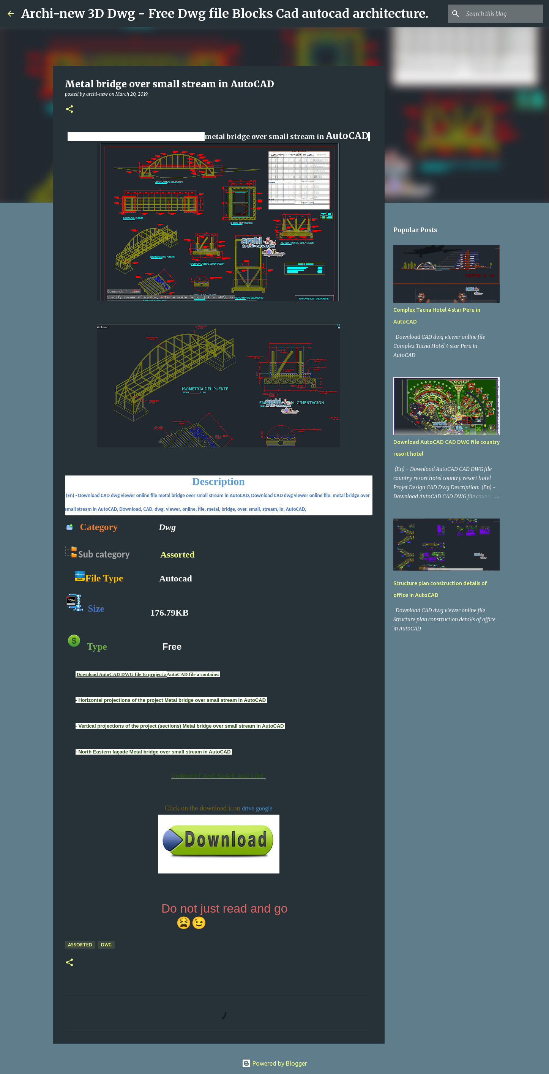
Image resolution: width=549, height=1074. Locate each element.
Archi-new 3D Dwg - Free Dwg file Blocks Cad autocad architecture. (225, 13)
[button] (69, 109)
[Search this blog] (503, 14)
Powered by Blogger (274, 1063)
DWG (106, 944)
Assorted (177, 554)
